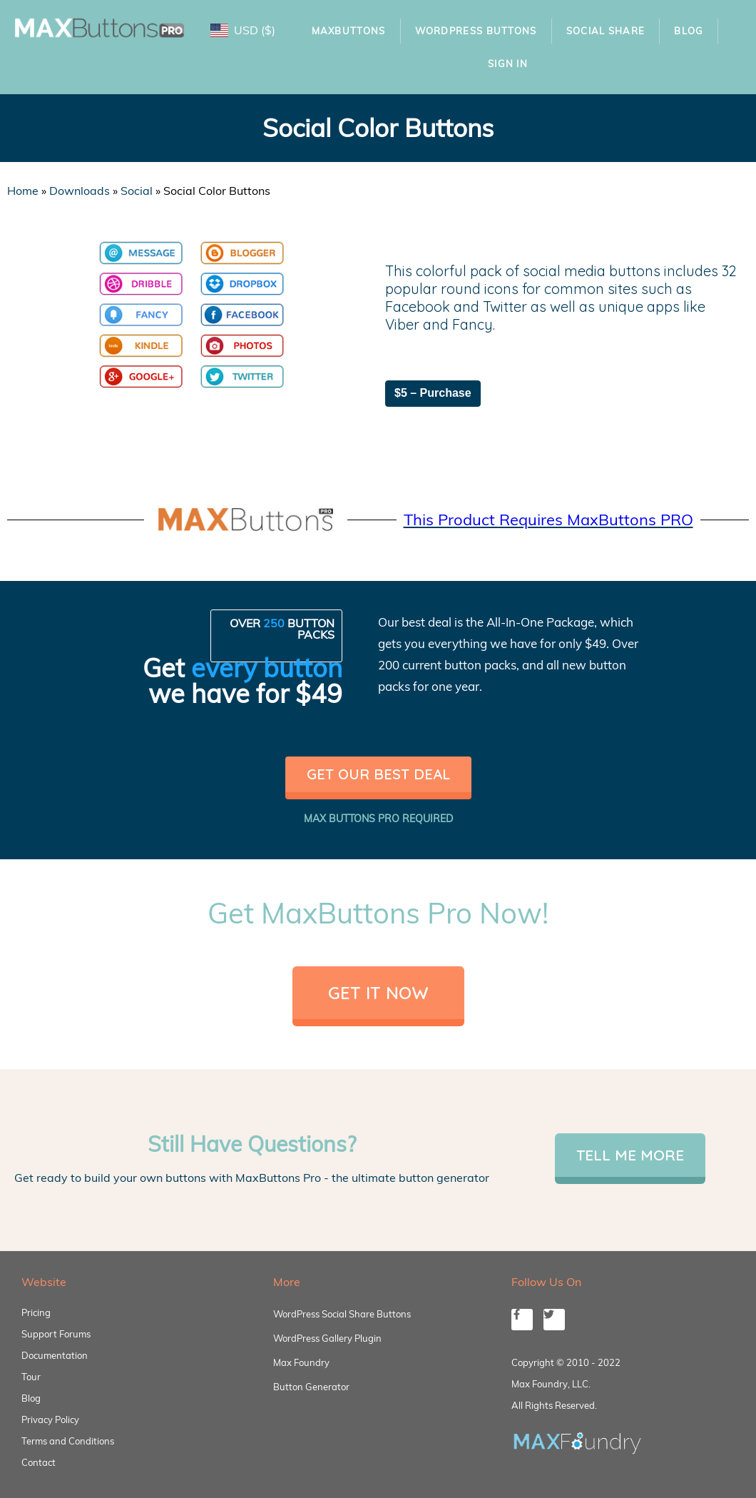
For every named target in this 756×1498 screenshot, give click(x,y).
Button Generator (311, 1386)
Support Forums (56, 1334)
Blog (688, 30)
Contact (38, 1462)
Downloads (79, 190)
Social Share (605, 30)
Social (137, 190)
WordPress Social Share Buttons (342, 1314)
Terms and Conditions (67, 1441)
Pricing (36, 1312)
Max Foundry (301, 1362)
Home (23, 190)
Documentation (54, 1355)
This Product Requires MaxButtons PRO (548, 520)
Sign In (508, 63)
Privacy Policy (50, 1419)
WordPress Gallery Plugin (327, 1338)
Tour (31, 1376)
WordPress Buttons (476, 30)
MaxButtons (349, 30)
